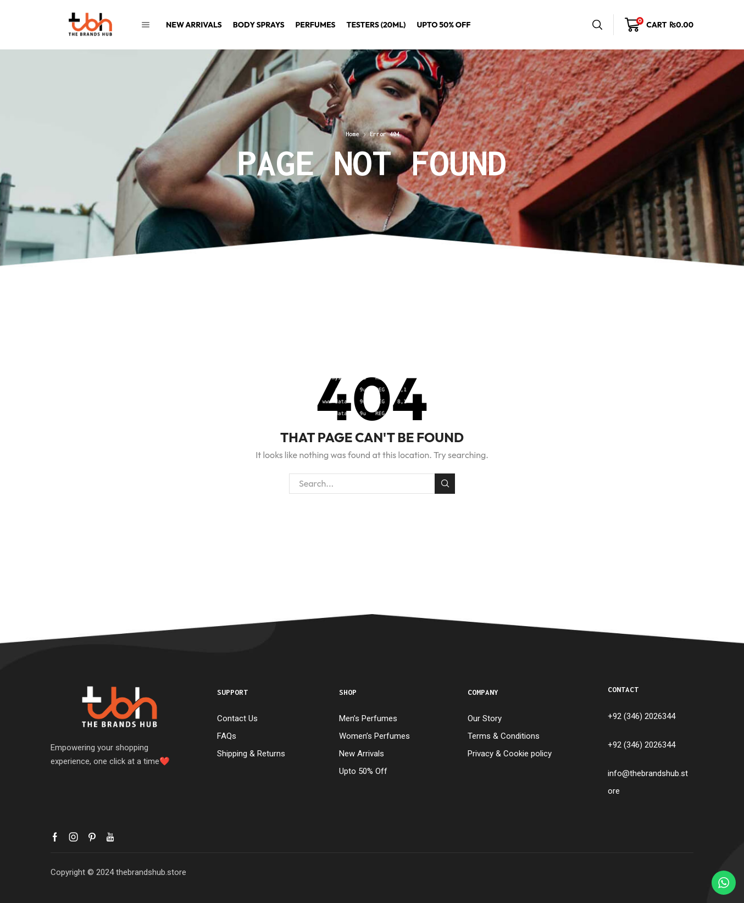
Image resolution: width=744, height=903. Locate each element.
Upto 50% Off (443, 25)
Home (352, 134)
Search (445, 483)
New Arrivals (194, 25)
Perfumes (316, 25)
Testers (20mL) (376, 25)
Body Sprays (259, 25)
